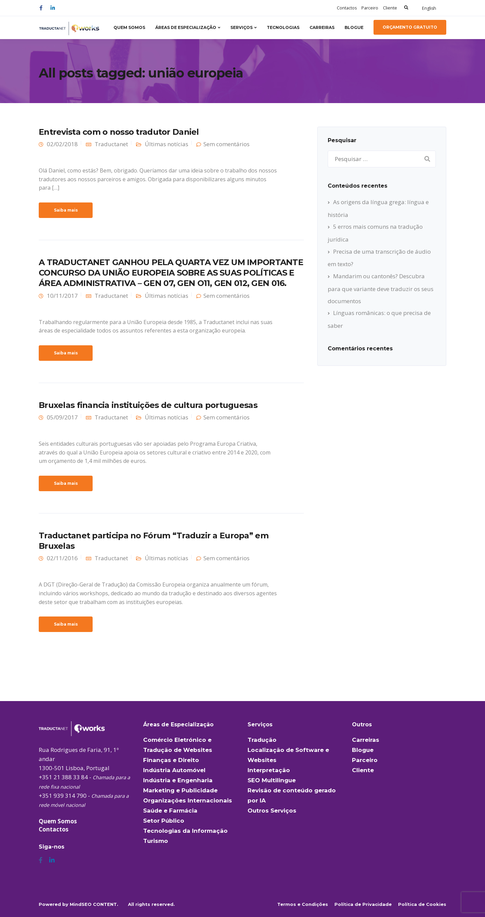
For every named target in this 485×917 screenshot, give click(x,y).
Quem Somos (129, 27)
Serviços (241, 27)
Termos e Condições (302, 904)
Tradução (262, 739)
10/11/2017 (62, 295)
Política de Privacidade (363, 904)
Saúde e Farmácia (170, 810)
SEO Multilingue (272, 780)
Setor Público (163, 820)
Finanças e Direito (171, 760)
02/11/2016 (62, 558)
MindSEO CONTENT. (94, 904)
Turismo (155, 840)
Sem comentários (226, 144)
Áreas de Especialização (185, 27)
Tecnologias (283, 27)
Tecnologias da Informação (185, 830)
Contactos (347, 8)
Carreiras (322, 27)
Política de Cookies (422, 904)
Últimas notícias (166, 144)
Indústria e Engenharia (178, 780)
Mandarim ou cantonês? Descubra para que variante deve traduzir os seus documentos (380, 288)
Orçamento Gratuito (410, 27)
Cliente (390, 8)
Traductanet (111, 144)
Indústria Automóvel (174, 770)
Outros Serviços (272, 810)
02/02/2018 (62, 144)
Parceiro (369, 8)
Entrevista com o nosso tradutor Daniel (119, 132)
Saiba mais (66, 210)
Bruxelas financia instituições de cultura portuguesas (148, 405)
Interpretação (269, 770)
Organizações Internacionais (187, 800)
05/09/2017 (62, 417)
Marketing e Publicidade (180, 790)
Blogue (354, 27)
